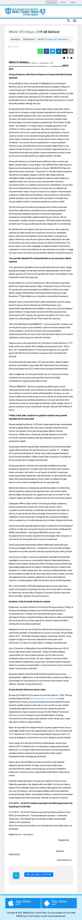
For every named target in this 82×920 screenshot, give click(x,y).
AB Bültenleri (29, 39)
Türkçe (63, 2)
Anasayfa (15, 39)
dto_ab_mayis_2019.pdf (38, 874)
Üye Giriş (51, 2)
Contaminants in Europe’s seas (44, 698)
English (72, 2)
